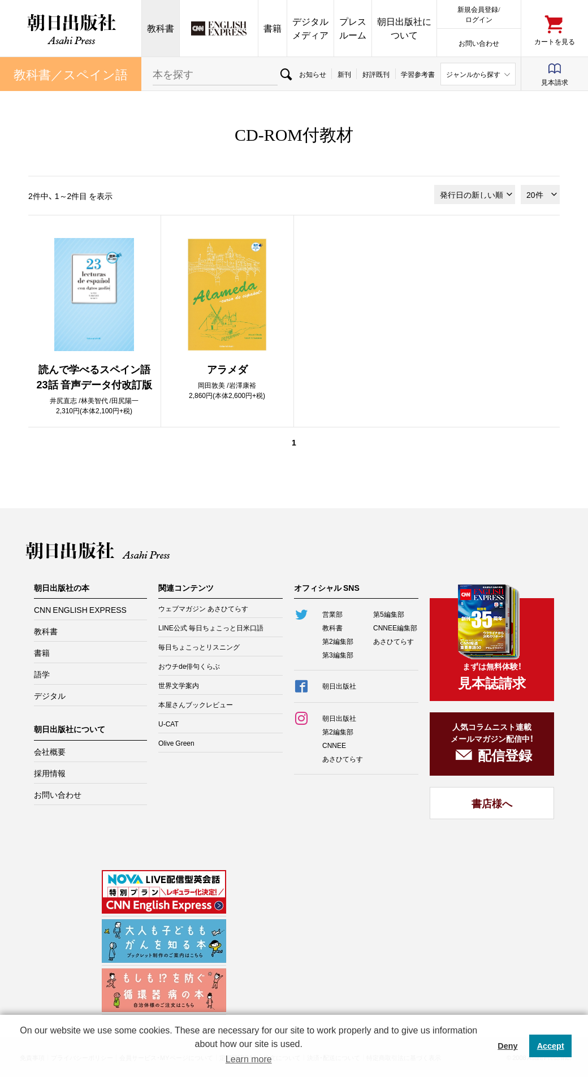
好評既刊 (376, 74)
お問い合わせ (479, 42)
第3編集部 (337, 655)
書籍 (272, 27)
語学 (42, 674)
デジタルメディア (310, 28)
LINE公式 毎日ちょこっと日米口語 (210, 627)
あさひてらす (393, 641)
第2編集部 (337, 641)
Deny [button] (507, 1045)
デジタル (50, 695)
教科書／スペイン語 (71, 74)
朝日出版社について (404, 28)
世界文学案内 (178, 685)
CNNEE (334, 745)
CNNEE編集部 (395, 627)
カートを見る (554, 41)
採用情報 (50, 772)
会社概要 (50, 751)
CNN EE (219, 28)
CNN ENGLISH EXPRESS (80, 609)
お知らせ (312, 74)
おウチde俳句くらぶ (189, 666)
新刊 (344, 74)
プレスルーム (352, 28)
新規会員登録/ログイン (478, 14)
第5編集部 (388, 614)
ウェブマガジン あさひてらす (203, 608)
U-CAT (168, 724)
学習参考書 (418, 74)
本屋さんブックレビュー (195, 704)
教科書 (160, 27)
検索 (285, 74)
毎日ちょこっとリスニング (199, 647)
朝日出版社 (70, 28)
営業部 (332, 614)
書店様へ (492, 803)
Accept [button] (550, 1045)
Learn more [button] (249, 1059)
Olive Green (176, 743)
